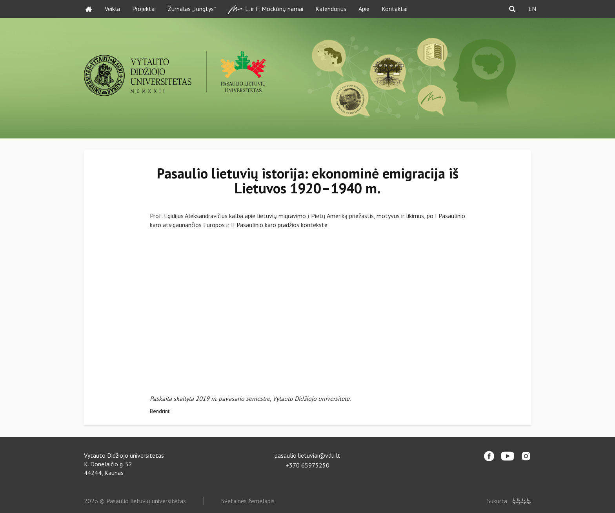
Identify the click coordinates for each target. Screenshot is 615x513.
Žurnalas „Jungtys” (192, 9)
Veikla (112, 9)
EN (532, 9)
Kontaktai (395, 9)
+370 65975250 (307, 465)
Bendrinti (160, 411)
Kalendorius (330, 9)
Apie (363, 9)
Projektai (144, 9)
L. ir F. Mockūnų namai (265, 9)
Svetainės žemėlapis (248, 501)
